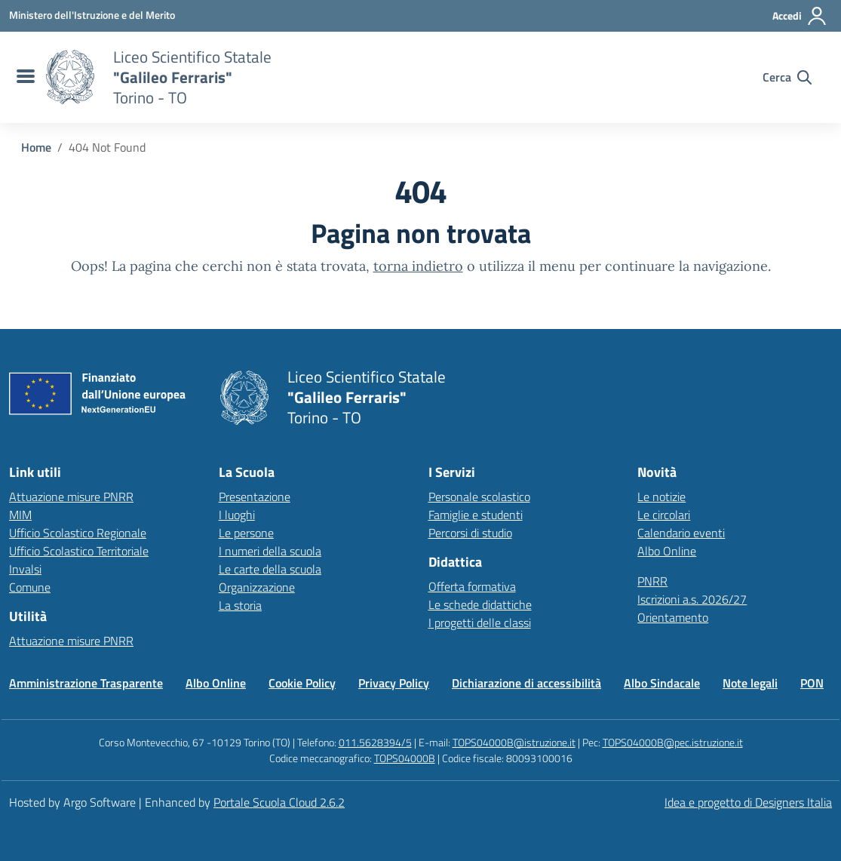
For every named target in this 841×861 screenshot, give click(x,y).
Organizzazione (257, 587)
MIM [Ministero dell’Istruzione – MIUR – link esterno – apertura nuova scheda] (20, 515)
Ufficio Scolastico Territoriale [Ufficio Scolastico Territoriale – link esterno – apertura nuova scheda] (79, 551)
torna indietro (418, 266)
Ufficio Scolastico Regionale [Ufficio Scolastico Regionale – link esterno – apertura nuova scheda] (77, 533)
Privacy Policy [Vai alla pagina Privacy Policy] (393, 683)
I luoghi (237, 515)
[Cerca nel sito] (787, 77)
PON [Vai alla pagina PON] (812, 683)
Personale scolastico (479, 496)
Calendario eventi (681, 533)
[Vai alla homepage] (70, 77)
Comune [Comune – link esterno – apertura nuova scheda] (30, 587)
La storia (240, 605)
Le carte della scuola (270, 569)
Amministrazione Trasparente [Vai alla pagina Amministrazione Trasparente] (86, 683)
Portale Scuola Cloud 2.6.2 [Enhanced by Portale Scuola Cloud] (279, 802)
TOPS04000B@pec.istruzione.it (673, 742)
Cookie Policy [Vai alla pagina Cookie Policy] (302, 683)
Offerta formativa (472, 586)
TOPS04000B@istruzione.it (514, 742)
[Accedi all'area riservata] (800, 16)
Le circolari (663, 515)
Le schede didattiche (480, 604)
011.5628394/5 (375, 742)
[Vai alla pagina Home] (36, 147)
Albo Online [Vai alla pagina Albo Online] (216, 683)
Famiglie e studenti (475, 515)
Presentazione (254, 496)
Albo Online (666, 551)
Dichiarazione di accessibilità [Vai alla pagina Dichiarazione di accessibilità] (526, 683)
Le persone (246, 533)
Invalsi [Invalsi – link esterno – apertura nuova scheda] (25, 569)
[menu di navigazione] (24, 77)
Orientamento (672, 617)
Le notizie (661, 496)
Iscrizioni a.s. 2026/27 (692, 599)
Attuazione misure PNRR (71, 496)
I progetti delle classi (479, 622)
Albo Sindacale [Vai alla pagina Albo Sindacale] (662, 683)
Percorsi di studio (470, 533)
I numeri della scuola (270, 551)
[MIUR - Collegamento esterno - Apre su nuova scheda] (92, 15)
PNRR (652, 581)
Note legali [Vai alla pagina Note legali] (750, 683)
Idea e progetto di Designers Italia (748, 802)
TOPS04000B (404, 758)
